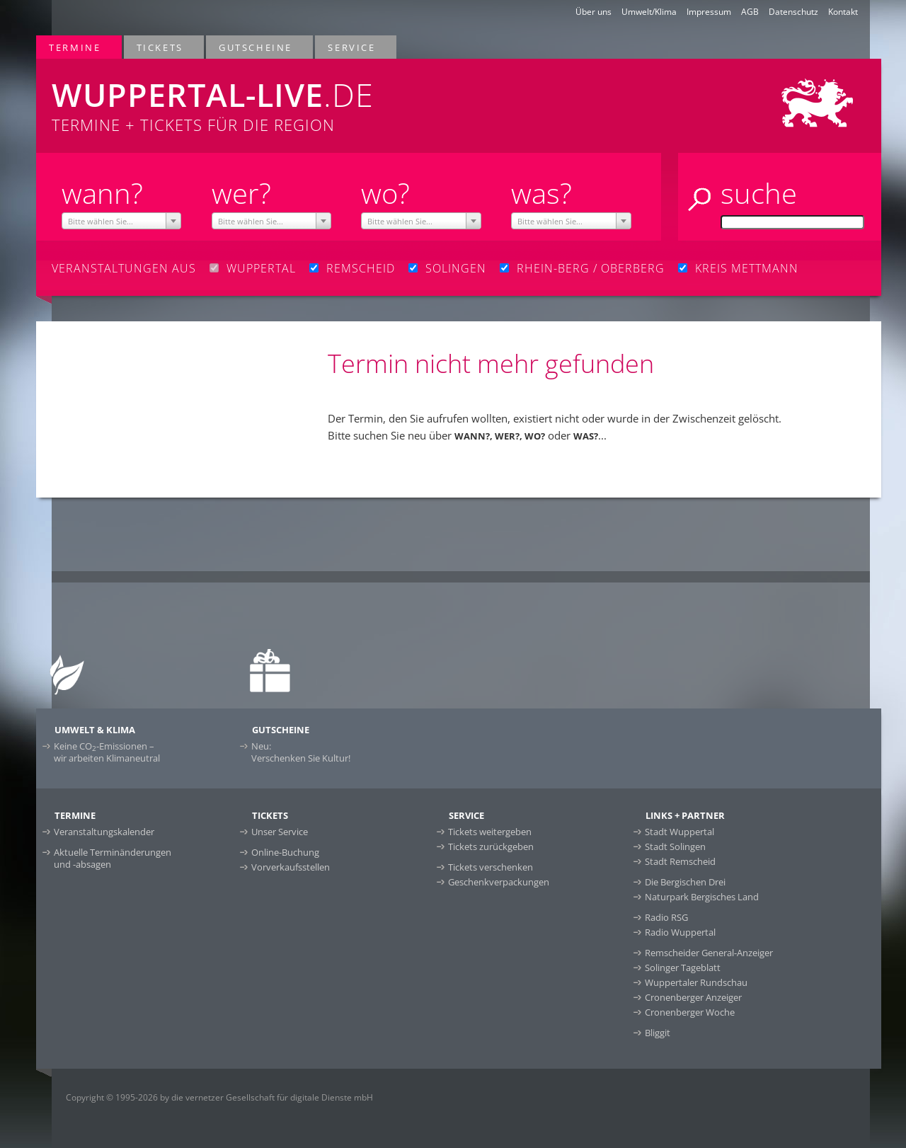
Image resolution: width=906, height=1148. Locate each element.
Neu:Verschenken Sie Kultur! (300, 752)
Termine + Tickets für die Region (284, 97)
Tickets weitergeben (490, 831)
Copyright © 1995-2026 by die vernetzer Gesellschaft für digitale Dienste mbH (219, 1097)
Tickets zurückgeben (491, 846)
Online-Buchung (285, 852)
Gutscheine (256, 47)
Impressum (709, 12)
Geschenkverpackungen (498, 882)
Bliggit (657, 1032)
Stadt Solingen (675, 846)
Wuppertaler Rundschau (696, 982)
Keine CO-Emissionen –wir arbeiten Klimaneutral (107, 752)
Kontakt (843, 12)
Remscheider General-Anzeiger (709, 952)
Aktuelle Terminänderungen (112, 858)
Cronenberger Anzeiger (693, 997)
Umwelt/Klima (649, 12)
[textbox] (121, 221)
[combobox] (122, 220)
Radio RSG (666, 917)
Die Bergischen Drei (685, 882)
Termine (75, 47)
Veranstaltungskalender (104, 831)
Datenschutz (793, 12)
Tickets (160, 47)
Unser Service (279, 831)
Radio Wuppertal (680, 932)
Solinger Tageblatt (683, 967)
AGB (750, 12)
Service (352, 47)
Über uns (593, 12)
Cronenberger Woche (690, 1012)
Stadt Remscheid (680, 861)
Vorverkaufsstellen (290, 867)
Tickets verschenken (490, 867)
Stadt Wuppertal (679, 831)
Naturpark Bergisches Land (702, 896)
